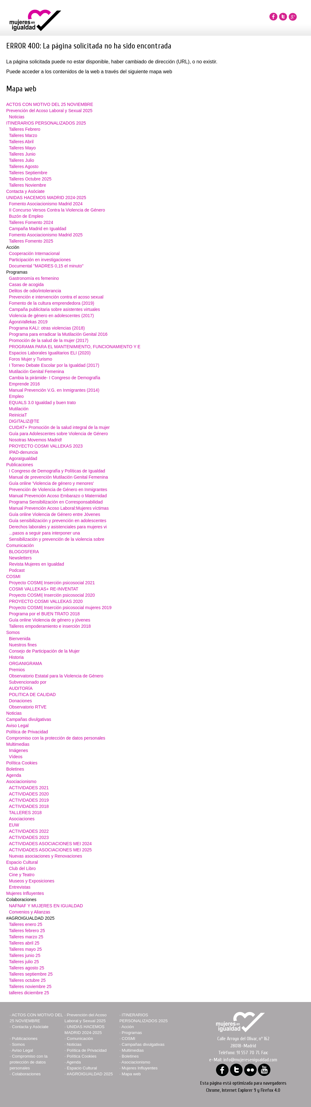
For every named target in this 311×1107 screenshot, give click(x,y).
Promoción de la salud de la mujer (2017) (48, 340)
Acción (127, 1026)
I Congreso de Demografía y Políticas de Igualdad (57, 470)
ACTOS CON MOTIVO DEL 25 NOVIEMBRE (49, 104)
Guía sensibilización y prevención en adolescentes (57, 520)
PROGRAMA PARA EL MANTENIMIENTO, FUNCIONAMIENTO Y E (75, 346)
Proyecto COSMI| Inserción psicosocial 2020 (52, 595)
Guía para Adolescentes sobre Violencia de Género (58, 433)
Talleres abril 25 (24, 943)
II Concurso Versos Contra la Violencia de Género (57, 209)
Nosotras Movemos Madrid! (35, 439)
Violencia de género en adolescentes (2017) (51, 315)
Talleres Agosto (23, 166)
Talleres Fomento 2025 (31, 241)
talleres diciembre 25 (29, 992)
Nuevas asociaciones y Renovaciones (45, 856)
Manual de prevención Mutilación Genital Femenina (58, 477)
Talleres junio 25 (24, 955)
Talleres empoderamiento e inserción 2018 (50, 626)
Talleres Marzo (23, 135)
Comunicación (20, 545)
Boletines (15, 769)
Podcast (17, 570)
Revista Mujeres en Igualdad (36, 564)
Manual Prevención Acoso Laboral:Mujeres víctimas (59, 508)
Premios (17, 669)
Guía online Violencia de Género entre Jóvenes (54, 514)
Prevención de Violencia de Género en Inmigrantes (58, 489)
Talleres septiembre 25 (31, 974)
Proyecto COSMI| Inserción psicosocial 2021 (52, 582)
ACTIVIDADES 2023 (29, 837)
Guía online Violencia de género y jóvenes (49, 619)
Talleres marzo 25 (26, 936)
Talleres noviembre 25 (30, 986)
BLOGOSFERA (24, 551)
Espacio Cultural (22, 862)
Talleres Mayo (22, 147)
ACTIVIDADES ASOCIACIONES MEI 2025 (50, 849)
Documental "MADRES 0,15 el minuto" (46, 265)
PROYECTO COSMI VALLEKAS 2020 (46, 601)
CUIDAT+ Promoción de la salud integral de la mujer (59, 427)
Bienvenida (19, 638)
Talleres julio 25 (24, 961)
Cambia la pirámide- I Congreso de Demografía (54, 377)
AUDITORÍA (21, 688)
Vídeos (16, 756)
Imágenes (18, 750)
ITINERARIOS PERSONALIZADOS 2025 (46, 123)
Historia (16, 657)
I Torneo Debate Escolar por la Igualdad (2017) (54, 365)
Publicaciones (19, 464)
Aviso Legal (17, 725)
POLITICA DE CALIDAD (32, 694)
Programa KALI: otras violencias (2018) (47, 328)
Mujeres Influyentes (25, 893)
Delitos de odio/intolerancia (35, 290)
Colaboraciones (26, 1074)
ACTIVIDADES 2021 (29, 787)
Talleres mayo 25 (25, 949)
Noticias (17, 116)
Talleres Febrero (24, 129)
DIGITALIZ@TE (24, 421)
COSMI (13, 576)
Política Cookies (21, 762)
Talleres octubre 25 (27, 980)
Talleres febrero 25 (27, 930)
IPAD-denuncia (23, 452)
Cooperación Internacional (34, 253)
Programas (132, 1032)
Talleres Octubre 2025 (30, 178)
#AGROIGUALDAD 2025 (90, 1074)
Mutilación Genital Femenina (36, 371)
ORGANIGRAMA (25, 663)
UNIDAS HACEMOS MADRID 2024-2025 (46, 197)
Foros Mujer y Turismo (30, 359)
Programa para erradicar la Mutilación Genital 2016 (58, 334)
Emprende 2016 (24, 383)
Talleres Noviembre (27, 185)
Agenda (13, 775)
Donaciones (20, 700)
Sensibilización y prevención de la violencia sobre (56, 539)
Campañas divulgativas (28, 719)
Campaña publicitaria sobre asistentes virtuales (54, 309)
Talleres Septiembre (28, 172)
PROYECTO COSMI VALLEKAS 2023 (46, 446)
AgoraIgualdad (23, 458)
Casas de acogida (26, 284)
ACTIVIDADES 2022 (29, 831)
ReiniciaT (18, 414)
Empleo (16, 396)
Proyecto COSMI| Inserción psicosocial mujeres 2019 (60, 607)
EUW (14, 824)
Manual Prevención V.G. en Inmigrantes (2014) (54, 390)
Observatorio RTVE (28, 706)
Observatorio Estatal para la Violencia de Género (56, 675)
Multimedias (17, 744)
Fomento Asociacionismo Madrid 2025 (46, 234)
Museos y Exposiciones (31, 880)
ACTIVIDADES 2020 (29, 793)
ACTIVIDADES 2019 (29, 800)
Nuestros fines (23, 644)
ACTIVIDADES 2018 (29, 806)
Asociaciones (22, 818)
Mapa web (131, 1074)
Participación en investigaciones (40, 259)
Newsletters (20, 557)
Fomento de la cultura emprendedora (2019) (51, 303)
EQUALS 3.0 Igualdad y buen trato (42, 402)
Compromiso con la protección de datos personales (55, 738)
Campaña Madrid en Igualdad (37, 228)
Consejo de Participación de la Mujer (44, 651)
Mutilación (19, 408)
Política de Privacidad (27, 731)
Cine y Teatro (21, 874)
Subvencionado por (28, 682)
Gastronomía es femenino (34, 278)
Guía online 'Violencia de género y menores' (51, 483)
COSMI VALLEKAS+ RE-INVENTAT (44, 588)
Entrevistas (19, 887)
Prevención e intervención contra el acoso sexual (56, 296)
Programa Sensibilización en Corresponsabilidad (56, 501)
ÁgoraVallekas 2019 (28, 321)
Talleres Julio (21, 160)
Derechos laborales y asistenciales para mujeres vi (58, 526)
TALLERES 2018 (25, 812)
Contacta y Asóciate (25, 191)
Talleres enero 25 (25, 924)
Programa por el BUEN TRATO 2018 (44, 613)
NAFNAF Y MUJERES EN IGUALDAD (46, 905)
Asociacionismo (21, 781)
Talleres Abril (21, 141)
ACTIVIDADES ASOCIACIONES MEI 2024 (50, 843)
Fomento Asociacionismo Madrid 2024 (46, 203)
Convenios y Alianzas (29, 911)
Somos (13, 632)
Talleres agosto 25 (26, 967)
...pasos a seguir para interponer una (44, 533)
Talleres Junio (22, 154)
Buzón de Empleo (26, 216)
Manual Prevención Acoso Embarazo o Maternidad (58, 495)
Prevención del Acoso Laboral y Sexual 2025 (49, 110)
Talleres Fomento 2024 (31, 222)
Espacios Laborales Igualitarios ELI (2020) (50, 352)
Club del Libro (22, 868)
